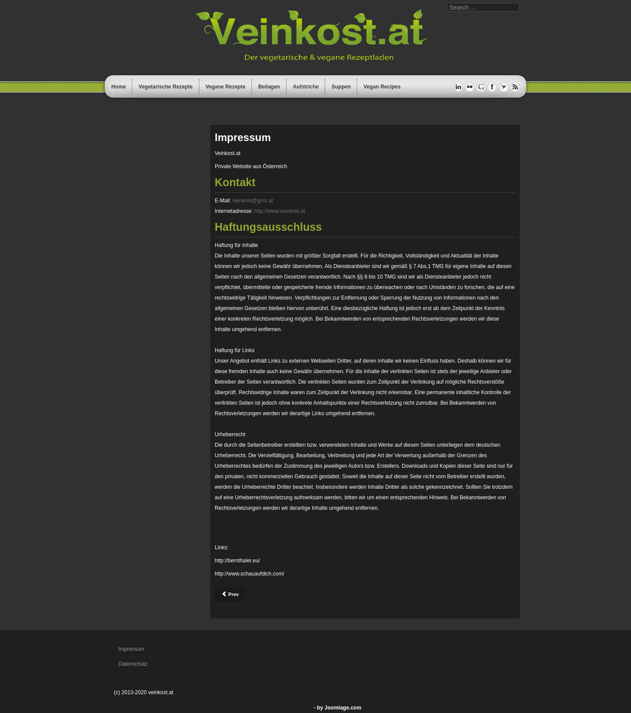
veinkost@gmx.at (253, 201)
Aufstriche (306, 87)
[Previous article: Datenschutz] (230, 594)
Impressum (131, 649)
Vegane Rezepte (225, 87)
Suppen (341, 87)
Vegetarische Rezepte (165, 87)
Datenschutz (133, 664)
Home (118, 87)
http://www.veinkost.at (279, 211)
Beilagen (269, 87)
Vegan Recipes (382, 87)
